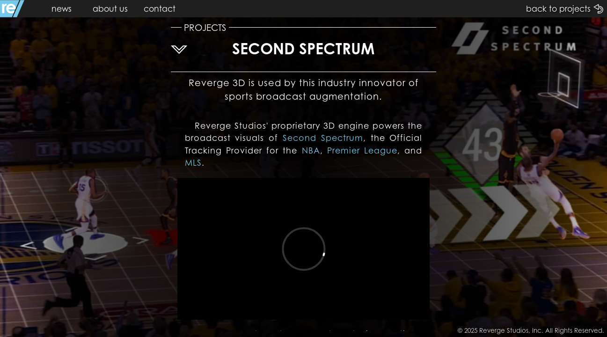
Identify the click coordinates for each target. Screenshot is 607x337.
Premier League (362, 150)
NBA (311, 150)
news (61, 9)
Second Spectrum (323, 138)
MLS (193, 163)
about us (110, 9)
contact (160, 9)
